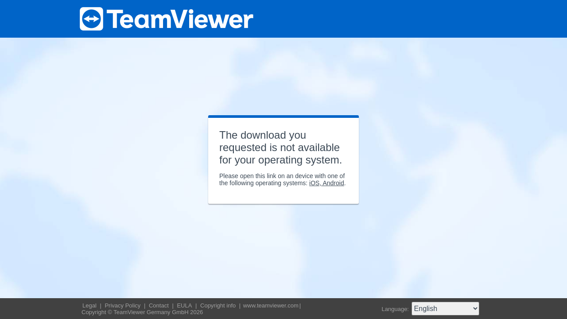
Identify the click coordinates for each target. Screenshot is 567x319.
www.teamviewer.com (271, 305)
